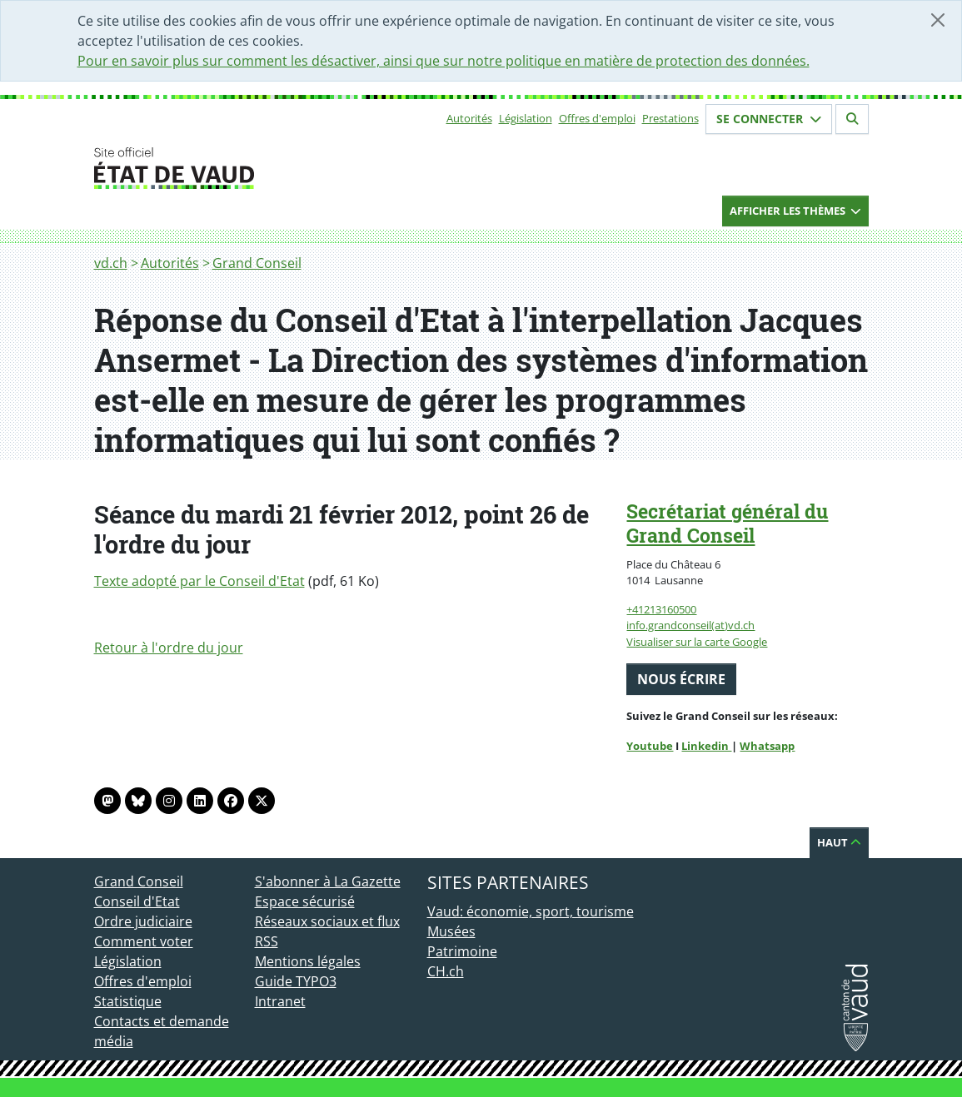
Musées (451, 931)
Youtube (649, 745)
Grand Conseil (257, 263)
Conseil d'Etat (137, 901)
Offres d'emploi (597, 118)
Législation (525, 118)
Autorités (469, 118)
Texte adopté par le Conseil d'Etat (199, 581)
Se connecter (768, 119)
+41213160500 (661, 609)
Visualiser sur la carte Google (696, 641)
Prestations (670, 118)
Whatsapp (767, 745)
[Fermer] (938, 20)
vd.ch (110, 263)
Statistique (128, 1001)
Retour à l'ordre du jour (168, 647)
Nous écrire (681, 679)
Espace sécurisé (305, 901)
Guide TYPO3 (295, 981)
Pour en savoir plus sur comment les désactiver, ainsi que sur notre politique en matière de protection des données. (443, 61)
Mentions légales (308, 961)
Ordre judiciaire (143, 921)
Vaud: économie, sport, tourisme (530, 911)
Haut (839, 842)
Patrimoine (462, 951)
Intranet (280, 1001)
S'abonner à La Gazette (328, 881)
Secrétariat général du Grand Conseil (727, 523)
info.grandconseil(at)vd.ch (690, 625)
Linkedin (706, 745)
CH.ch (445, 971)
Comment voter (143, 941)
